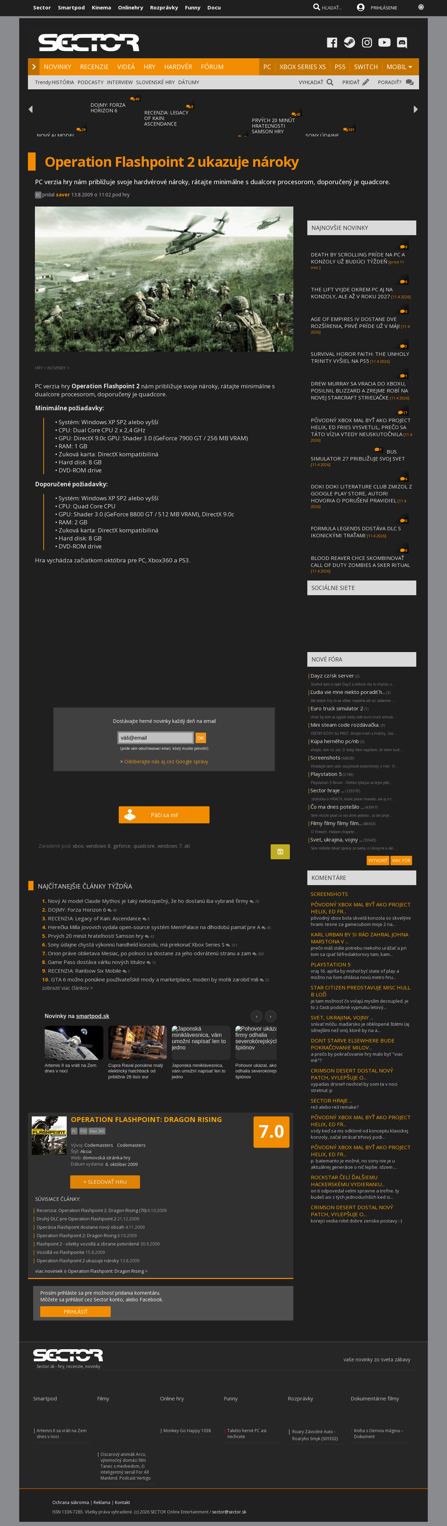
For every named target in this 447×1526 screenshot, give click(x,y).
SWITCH (366, 66)
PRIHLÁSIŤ (76, 1311)
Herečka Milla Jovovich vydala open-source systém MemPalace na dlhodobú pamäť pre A (159, 926)
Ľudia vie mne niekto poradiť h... (347, 691)
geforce (122, 846)
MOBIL (396, 66)
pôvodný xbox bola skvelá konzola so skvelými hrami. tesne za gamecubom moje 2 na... (361, 921)
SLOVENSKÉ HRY (155, 82)
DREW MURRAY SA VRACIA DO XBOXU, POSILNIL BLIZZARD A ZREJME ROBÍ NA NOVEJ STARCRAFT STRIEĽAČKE (359, 390)
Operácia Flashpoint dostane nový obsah (80, 1227)
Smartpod (71, 7)
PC (267, 66)
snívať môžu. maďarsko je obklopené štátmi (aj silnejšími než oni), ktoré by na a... (360, 1027)
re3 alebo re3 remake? (335, 1107)
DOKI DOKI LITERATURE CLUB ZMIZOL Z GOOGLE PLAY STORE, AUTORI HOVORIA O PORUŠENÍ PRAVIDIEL (361, 493)
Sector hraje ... (327, 790)
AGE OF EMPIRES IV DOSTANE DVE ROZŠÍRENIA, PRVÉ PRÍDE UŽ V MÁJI (355, 322)
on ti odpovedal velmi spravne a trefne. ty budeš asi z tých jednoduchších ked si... (355, 1194)
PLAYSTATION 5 (331, 964)
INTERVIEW (120, 82)
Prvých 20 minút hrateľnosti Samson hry (101, 935)
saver (63, 194)
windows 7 (169, 846)
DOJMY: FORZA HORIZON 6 (107, 108)
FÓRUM (212, 66)
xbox (78, 846)
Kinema (101, 7)
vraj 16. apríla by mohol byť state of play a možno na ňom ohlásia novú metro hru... (355, 974)
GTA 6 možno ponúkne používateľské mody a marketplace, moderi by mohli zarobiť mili (160, 979)
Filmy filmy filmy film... (336, 823)
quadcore (144, 846)
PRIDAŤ (351, 82)
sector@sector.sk (229, 1512)
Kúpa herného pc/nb (334, 741)
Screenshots (325, 757)
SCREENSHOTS (329, 893)
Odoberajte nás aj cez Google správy (166, 761)
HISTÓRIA (63, 82)
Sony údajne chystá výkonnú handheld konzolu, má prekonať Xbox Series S (142, 944)
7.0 (271, 1131)
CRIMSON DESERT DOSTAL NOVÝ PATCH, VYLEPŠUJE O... (352, 1074)
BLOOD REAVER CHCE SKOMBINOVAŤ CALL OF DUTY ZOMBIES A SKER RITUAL (360, 561)
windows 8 (98, 846)
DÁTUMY (188, 82)
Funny (192, 7)
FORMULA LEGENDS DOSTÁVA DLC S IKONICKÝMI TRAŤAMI (356, 532)
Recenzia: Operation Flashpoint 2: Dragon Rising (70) (91, 1210)
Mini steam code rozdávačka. (345, 724)
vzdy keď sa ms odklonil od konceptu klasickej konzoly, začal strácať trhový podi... (359, 1134)
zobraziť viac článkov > (67, 988)
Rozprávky (164, 7)
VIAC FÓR (401, 860)
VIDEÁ (126, 66)
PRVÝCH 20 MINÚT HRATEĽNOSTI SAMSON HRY (273, 126)
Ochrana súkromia (70, 1502)
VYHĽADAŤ (311, 82)
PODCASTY (90, 82)
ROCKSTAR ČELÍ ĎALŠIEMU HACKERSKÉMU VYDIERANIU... (348, 1181)
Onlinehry (130, 7)
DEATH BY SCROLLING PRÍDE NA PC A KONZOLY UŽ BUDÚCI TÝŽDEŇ (358, 258)
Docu (214, 7)
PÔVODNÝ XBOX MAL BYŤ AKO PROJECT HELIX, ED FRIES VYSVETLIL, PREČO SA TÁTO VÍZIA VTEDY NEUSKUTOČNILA (361, 427)
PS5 (340, 66)
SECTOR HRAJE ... (331, 1100)
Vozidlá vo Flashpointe (61, 1252)
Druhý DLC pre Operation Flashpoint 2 (76, 1218)
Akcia (85, 1151)
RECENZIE (94, 66)
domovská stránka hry (107, 1157)
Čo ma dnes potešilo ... (337, 806)
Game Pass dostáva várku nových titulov (102, 961)
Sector (42, 7)
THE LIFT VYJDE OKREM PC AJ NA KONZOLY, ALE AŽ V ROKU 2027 (352, 293)
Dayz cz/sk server (332, 675)
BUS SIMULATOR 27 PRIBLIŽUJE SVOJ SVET (358, 455)
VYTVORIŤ (378, 860)
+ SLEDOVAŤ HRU (105, 1181)
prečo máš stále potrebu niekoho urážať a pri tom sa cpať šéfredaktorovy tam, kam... (358, 951)
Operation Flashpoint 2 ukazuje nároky (78, 1260)
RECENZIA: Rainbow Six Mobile (89, 970)
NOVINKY (57, 66)
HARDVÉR (178, 66)
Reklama (102, 1502)
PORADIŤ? (389, 82)
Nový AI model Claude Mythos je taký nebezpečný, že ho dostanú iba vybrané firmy (153, 900)
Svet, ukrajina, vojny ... (336, 839)
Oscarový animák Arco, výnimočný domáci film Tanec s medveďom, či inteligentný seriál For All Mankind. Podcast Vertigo (126, 1466)
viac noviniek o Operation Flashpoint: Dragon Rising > (91, 1271)
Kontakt (122, 1502)
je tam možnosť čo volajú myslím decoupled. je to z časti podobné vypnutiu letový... (360, 1004)
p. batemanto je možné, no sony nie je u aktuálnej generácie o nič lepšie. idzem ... (354, 1164)
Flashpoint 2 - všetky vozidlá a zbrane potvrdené (88, 1244)
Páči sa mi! (164, 815)
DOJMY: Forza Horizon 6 (82, 909)
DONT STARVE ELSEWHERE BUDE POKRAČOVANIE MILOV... (353, 1044)
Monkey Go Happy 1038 (187, 1431)
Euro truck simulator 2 (336, 708)
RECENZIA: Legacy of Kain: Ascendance (99, 918)
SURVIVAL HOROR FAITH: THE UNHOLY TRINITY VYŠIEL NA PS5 (360, 357)
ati (187, 846)
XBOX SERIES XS (303, 66)
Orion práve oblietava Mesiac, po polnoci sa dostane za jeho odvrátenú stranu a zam (156, 953)
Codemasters (99, 1145)
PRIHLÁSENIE (384, 8)
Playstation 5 (326, 773)
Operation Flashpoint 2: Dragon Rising (76, 1235)
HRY (149, 66)
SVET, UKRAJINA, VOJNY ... (342, 1017)
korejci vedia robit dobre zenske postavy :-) (356, 1221)
